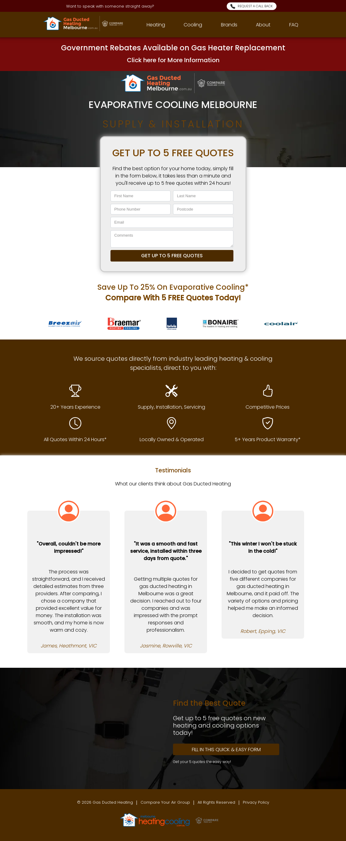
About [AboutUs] (263, 24)
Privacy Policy (256, 802)
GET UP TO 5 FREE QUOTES (172, 255)
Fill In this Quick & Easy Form (226, 749)
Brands (229, 24)
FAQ (293, 24)
